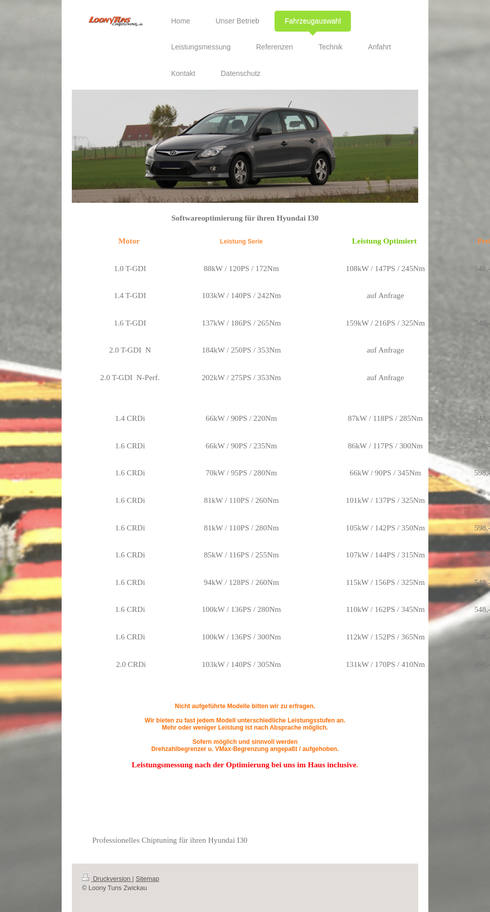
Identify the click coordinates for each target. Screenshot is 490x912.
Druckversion (107, 878)
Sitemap (147, 878)
